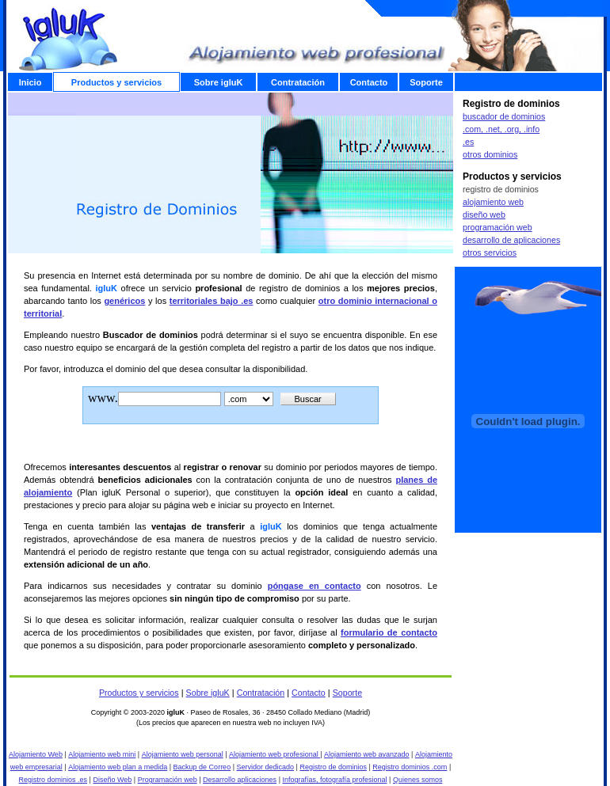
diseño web (484, 214)
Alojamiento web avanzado (367, 754)
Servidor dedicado (266, 767)
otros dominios (490, 154)
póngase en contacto (314, 585)
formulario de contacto (389, 632)
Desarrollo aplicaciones (239, 780)
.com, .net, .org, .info (501, 129)
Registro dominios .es (53, 780)
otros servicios (490, 252)
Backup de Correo (202, 767)
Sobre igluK (208, 692)
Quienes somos (418, 780)
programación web (497, 227)
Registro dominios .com (409, 767)
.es (468, 141)
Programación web (167, 780)
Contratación (260, 692)
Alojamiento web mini (101, 754)
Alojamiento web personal (182, 754)
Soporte (347, 692)
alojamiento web (493, 202)
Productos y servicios (139, 692)
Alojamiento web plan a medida (117, 767)
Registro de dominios (333, 767)
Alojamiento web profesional (274, 754)
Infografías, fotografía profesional (334, 780)
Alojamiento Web (36, 754)
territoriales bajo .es (212, 301)
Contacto (309, 692)
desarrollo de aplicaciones (511, 240)
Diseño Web (112, 780)
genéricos (124, 301)
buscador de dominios (504, 116)
